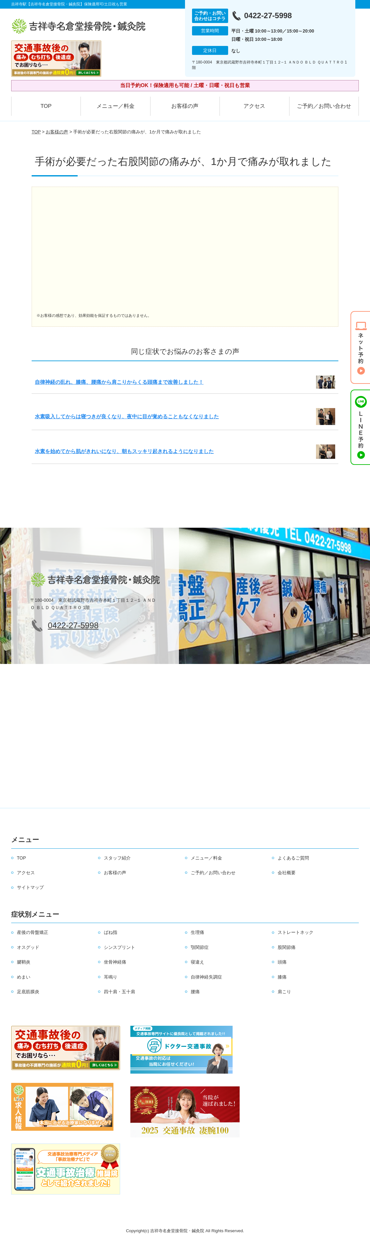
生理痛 (197, 932)
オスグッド (28, 947)
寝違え (197, 962)
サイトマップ (30, 887)
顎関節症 (200, 947)
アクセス (254, 106)
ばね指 (110, 932)
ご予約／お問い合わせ (324, 106)
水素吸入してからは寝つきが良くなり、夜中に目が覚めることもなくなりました (127, 416)
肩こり (284, 991)
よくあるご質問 (293, 857)
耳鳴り (110, 977)
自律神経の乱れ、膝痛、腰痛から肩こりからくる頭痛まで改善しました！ (119, 382)
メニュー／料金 (115, 106)
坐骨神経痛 (115, 962)
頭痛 (282, 962)
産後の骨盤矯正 (32, 932)
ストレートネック (295, 932)
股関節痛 (287, 947)
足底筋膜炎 (28, 991)
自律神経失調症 (206, 977)
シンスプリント (119, 947)
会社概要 (287, 872)
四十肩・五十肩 (119, 991)
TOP (46, 106)
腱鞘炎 (23, 962)
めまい (23, 977)
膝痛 (282, 977)
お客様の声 (184, 106)
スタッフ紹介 (117, 857)
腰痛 (195, 991)
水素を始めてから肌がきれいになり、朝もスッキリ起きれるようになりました (124, 451)
